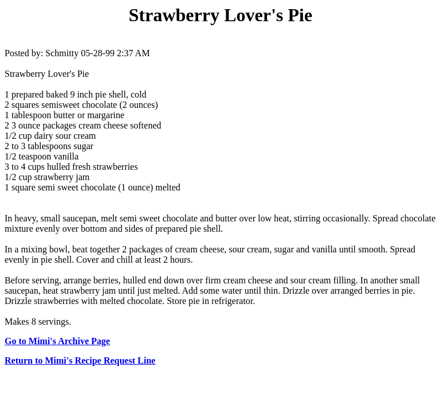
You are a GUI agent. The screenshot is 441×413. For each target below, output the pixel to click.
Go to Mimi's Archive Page (57, 341)
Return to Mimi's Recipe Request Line (80, 360)
